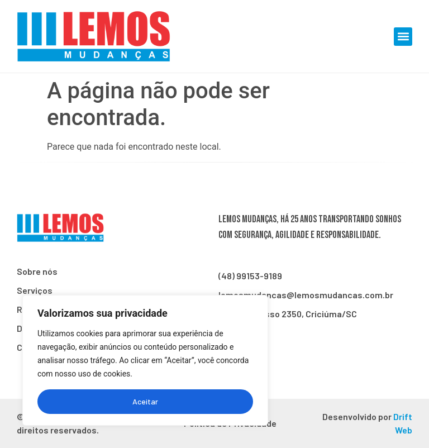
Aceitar (145, 401)
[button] (403, 36)
